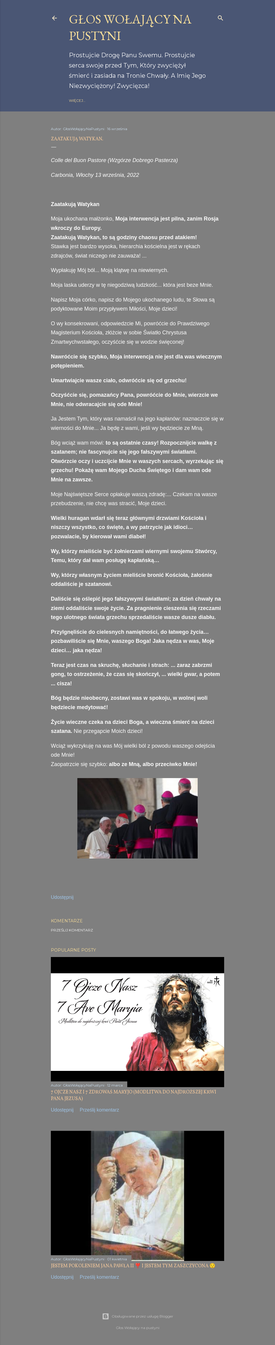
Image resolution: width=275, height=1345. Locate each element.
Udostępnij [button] (62, 897)
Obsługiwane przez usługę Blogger (137, 1316)
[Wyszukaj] (220, 17)
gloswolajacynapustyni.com (137, 100)
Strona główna (86, 100)
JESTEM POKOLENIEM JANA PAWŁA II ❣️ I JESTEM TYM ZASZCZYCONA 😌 (133, 1266)
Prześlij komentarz (72, 930)
